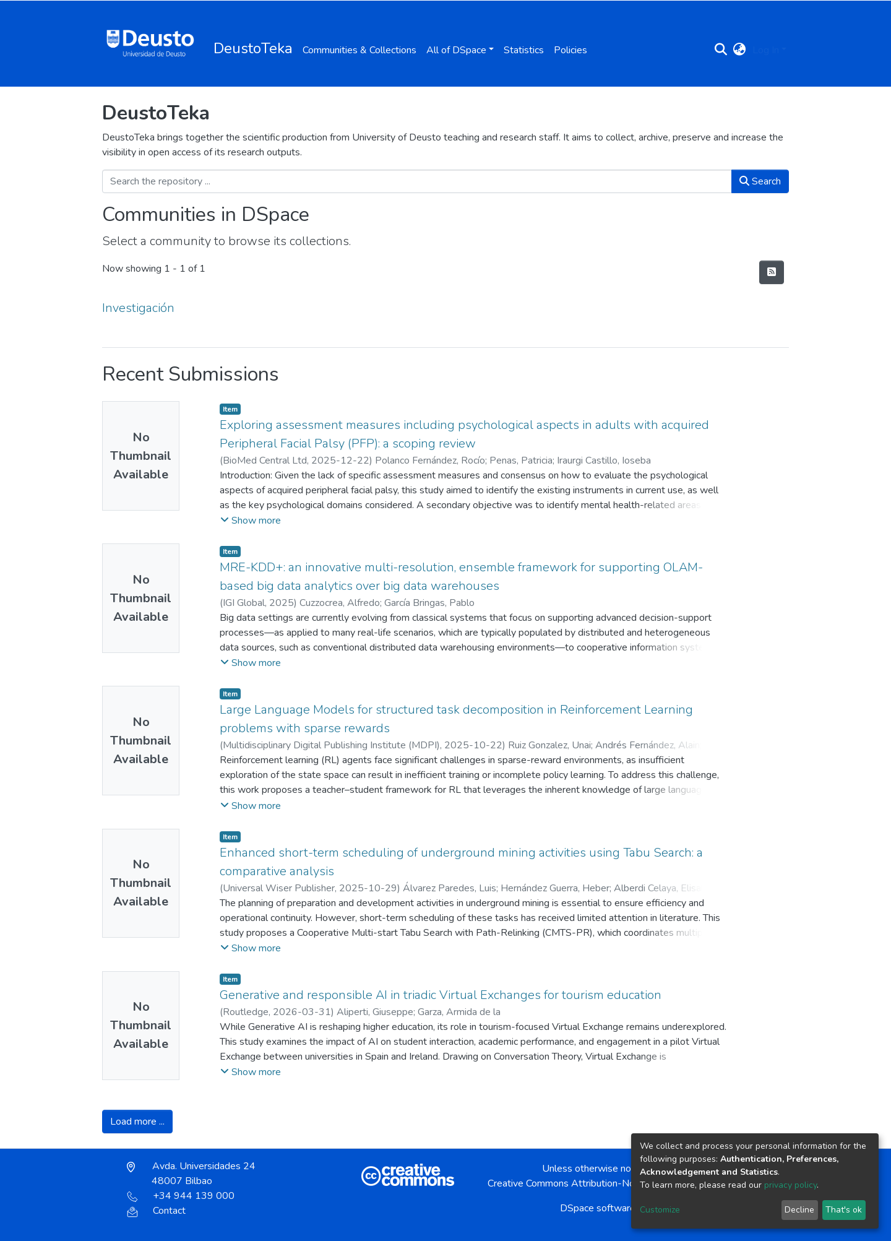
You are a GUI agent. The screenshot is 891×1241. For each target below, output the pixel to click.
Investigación (138, 308)
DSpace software (597, 1208)
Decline (799, 1210)
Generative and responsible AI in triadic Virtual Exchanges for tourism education (440, 995)
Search (760, 181)
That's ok (843, 1210)
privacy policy (790, 1185)
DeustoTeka (253, 48)
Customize (660, 1210)
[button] (740, 50)
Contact (156, 1210)
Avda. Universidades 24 (191, 1173)
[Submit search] (721, 50)
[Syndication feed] (771, 272)
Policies (570, 50)
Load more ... (137, 1121)
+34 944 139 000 (181, 1196)
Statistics (524, 50)
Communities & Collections (359, 50)
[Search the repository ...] (417, 181)
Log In (765, 50)
